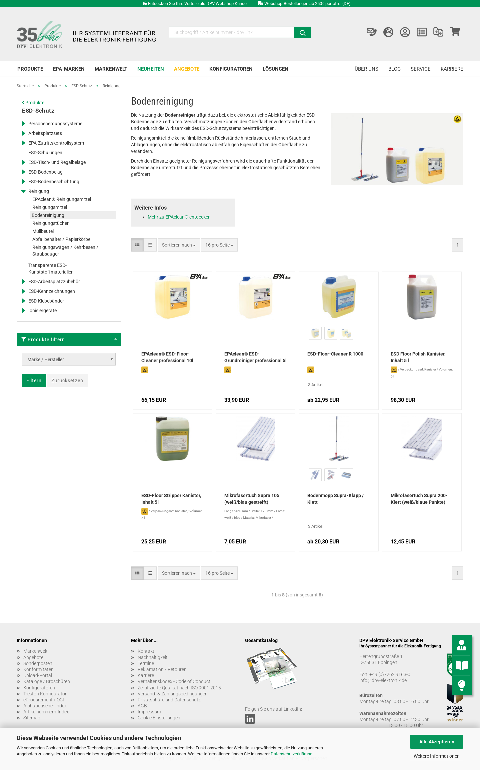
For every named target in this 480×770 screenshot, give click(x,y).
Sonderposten (37, 663)
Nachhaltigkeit (153, 657)
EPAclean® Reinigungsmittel (61, 199)
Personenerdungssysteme (55, 123)
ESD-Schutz (38, 110)
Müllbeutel (43, 231)
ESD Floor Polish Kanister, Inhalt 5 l (418, 357)
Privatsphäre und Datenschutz (169, 699)
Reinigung (38, 191)
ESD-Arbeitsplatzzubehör (54, 281)
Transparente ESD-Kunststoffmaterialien (51, 269)
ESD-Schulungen (45, 152)
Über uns (366, 69)
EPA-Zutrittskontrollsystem (56, 143)
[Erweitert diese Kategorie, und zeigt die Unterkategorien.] (23, 124)
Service (421, 69)
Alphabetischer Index (45, 705)
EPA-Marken (69, 69)
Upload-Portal (37, 675)
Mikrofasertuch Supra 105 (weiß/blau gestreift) (251, 499)
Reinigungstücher (50, 223)
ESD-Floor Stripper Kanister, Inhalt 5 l (171, 499)
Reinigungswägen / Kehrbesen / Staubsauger (65, 251)
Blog (394, 69)
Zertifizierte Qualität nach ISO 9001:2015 (179, 687)
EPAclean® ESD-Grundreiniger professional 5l (255, 357)
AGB (142, 705)
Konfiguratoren (231, 69)
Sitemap (31, 717)
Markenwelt (111, 69)
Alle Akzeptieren (436, 741)
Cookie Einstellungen (159, 717)
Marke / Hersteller (45, 359)
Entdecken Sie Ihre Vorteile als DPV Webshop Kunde (197, 3)
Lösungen (275, 69)
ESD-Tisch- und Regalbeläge (57, 162)
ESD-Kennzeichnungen (51, 291)
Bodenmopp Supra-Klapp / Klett (335, 499)
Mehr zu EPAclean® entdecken (179, 217)
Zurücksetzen (67, 380)
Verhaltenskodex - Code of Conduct (174, 681)
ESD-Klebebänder (46, 301)
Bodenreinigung (48, 215)
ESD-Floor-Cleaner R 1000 (335, 354)
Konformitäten (38, 669)
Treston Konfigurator (45, 693)
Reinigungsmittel (49, 207)
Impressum (149, 711)
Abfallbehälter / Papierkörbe (61, 239)
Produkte (30, 69)
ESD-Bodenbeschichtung (53, 181)
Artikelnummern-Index (46, 711)
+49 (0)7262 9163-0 (389, 674)
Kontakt (146, 651)
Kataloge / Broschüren (46, 681)
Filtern (34, 380)
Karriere (452, 69)
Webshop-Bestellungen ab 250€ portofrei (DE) (307, 3)
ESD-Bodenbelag (45, 172)
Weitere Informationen (437, 756)
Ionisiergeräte (42, 310)
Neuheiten (150, 69)
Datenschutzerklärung (291, 753)
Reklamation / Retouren (162, 669)
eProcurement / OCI (43, 699)
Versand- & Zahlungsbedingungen (173, 693)
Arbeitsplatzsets (45, 133)
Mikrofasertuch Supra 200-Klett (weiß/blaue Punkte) (419, 499)
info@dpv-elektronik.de (383, 680)
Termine (146, 663)
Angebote (186, 69)
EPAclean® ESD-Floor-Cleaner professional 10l (167, 357)
